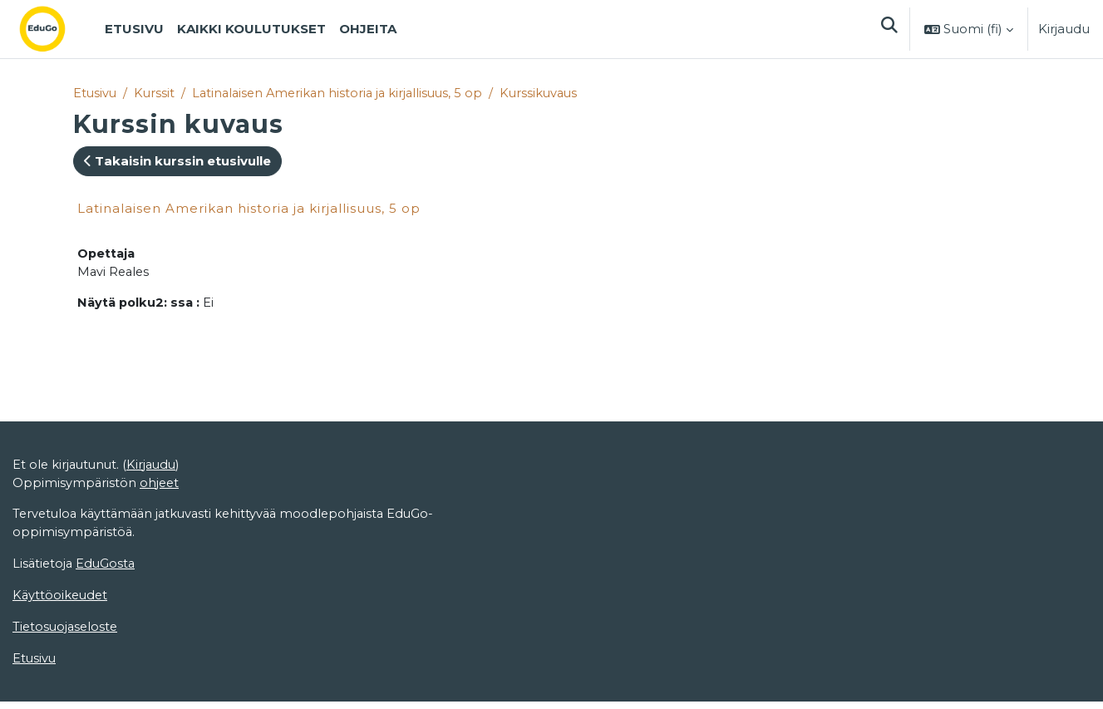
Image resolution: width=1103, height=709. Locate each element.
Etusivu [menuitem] (134, 29)
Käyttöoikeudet (61, 601)
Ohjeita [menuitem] (367, 29)
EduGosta (108, 570)
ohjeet (160, 487)
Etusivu (95, 93)
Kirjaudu (1064, 29)
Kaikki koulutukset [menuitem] (251, 29)
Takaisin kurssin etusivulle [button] (177, 162)
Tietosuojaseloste (66, 634)
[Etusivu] (55, 29)
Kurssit (156, 93)
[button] (888, 29)
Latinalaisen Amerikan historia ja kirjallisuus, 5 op (345, 93)
